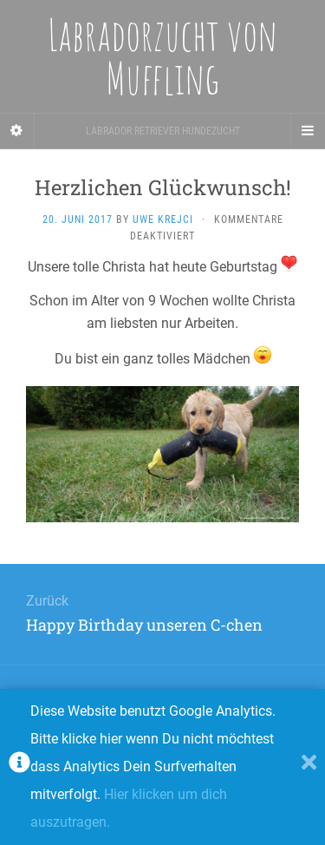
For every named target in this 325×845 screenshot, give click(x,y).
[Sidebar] (17, 131)
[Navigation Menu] (307, 131)
